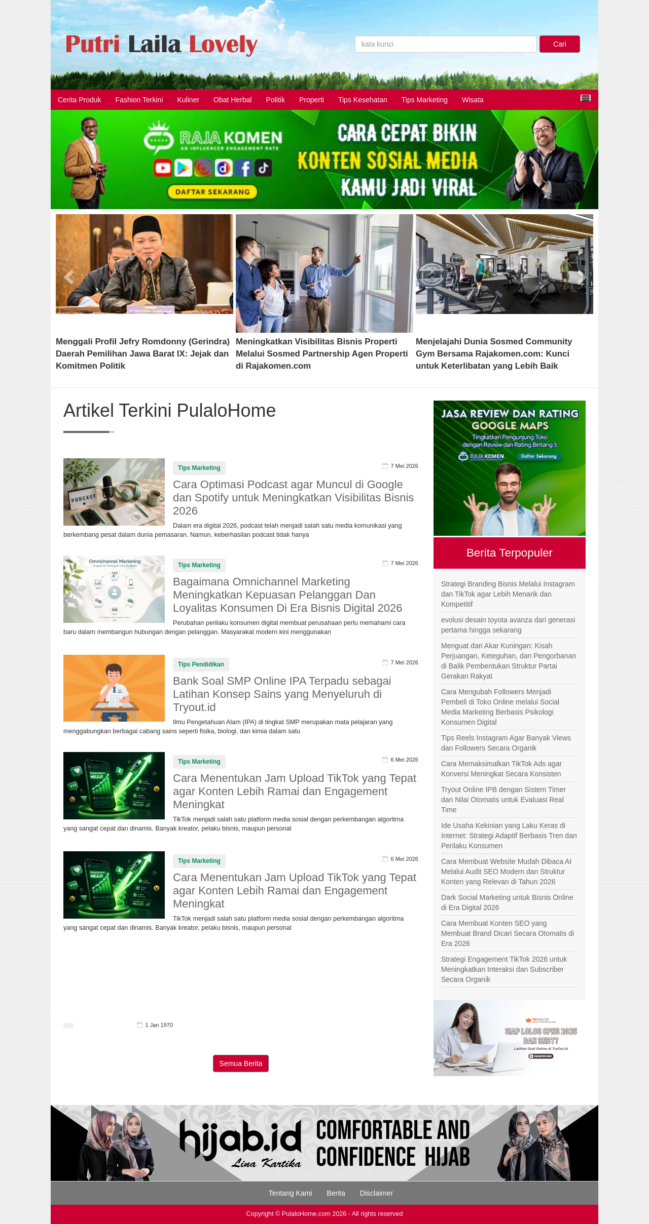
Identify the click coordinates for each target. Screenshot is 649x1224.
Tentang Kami (290, 1193)
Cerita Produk (79, 100)
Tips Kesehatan (362, 100)
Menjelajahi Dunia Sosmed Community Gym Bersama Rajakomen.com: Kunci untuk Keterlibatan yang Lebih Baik (494, 354)
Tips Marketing (425, 100)
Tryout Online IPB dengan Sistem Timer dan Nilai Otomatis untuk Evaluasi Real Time (503, 799)
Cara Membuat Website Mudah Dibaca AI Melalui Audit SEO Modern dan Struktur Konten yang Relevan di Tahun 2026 (506, 871)
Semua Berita (241, 1063)
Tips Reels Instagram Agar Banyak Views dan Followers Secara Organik (506, 743)
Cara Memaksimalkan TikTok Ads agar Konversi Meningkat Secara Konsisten (501, 769)
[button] (69, 273)
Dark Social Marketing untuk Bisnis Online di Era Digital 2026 (507, 902)
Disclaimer (376, 1193)
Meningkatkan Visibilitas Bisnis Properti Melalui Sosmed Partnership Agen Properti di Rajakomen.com (322, 354)
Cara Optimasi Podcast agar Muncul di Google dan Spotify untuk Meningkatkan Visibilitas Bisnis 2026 (293, 497)
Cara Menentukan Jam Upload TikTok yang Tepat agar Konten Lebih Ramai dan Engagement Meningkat (294, 791)
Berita (336, 1193)
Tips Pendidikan (201, 664)
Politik (275, 100)
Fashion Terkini (139, 100)
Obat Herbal (232, 100)
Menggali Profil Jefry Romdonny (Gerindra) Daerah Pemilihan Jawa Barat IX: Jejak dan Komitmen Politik (143, 354)
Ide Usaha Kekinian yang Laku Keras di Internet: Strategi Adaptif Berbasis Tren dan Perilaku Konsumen (509, 835)
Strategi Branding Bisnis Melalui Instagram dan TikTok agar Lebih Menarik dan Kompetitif (508, 594)
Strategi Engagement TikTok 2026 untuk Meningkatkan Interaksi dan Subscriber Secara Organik (504, 969)
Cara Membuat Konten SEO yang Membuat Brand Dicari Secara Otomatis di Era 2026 (507, 933)
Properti (311, 100)
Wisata (473, 100)
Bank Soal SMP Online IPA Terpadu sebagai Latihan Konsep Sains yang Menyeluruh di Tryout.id (282, 694)
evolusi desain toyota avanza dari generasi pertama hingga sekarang (508, 625)
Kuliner (188, 100)
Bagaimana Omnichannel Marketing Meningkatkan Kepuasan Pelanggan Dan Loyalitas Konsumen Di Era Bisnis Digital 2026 (287, 594)
